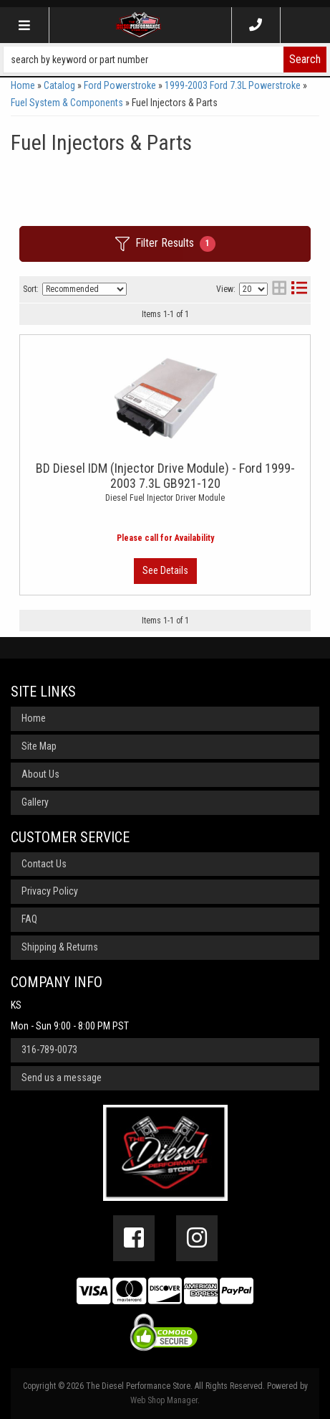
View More (165, 571)
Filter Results (165, 244)
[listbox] (84, 289)
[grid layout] (279, 289)
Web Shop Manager (164, 1400)
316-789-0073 (49, 1049)
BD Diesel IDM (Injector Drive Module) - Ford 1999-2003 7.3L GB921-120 (165, 476)
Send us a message (61, 1077)
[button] (165, 59)
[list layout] (299, 289)
